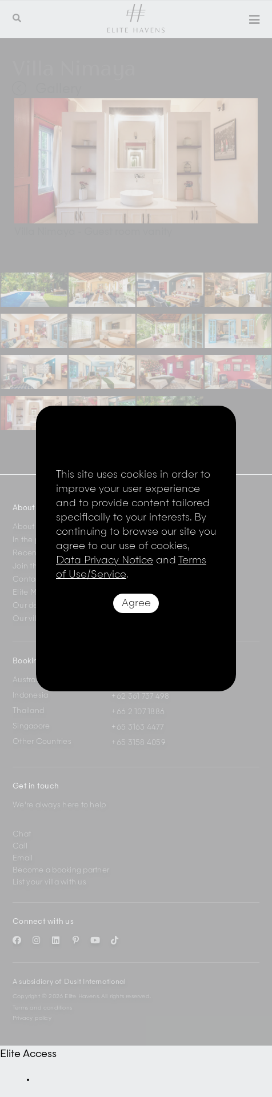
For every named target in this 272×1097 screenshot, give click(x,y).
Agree (136, 603)
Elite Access (28, 1054)
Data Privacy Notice (104, 560)
